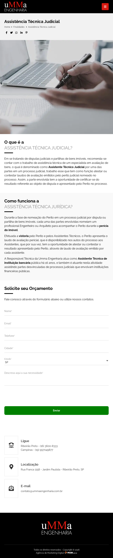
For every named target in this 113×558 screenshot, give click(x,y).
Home (7, 27)
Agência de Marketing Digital (50, 553)
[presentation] (56, 396)
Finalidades (19, 27)
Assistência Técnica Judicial (41, 27)
